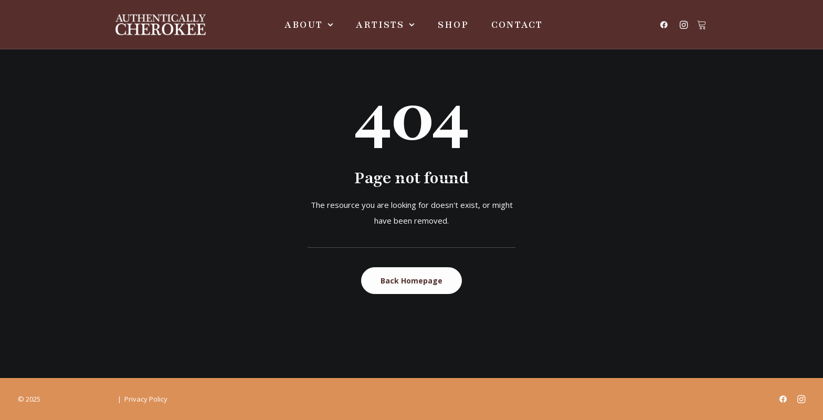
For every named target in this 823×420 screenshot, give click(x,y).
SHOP (453, 24)
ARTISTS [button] (385, 24)
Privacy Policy (145, 399)
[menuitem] (309, 24)
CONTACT (517, 24)
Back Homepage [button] (411, 281)
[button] (666, 24)
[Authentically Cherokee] (160, 24)
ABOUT (309, 24)
